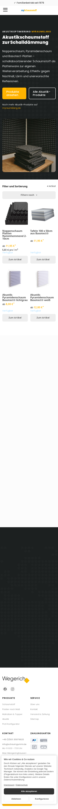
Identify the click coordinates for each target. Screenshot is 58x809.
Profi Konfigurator (11, 723)
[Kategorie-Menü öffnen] (5, 10)
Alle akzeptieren (29, 791)
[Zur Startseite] (29, 10)
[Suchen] (12, 10)
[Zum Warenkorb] (52, 10)
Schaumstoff (8, 704)
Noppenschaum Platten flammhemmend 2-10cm (14, 235)
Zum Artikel (15, 259)
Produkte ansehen (12, 93)
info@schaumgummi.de (14, 744)
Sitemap (34, 719)
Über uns (34, 704)
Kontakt (34, 709)
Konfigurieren (42, 799)
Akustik (5, 719)
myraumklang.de (11, 108)
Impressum (9, 785)
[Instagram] (12, 689)
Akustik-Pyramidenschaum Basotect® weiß (42, 297)
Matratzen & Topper (12, 714)
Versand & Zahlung (40, 714)
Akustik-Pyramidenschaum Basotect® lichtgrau (15, 297)
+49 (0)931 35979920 (13, 739)
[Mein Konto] (47, 10)
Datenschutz (22, 785)
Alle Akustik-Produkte (41, 93)
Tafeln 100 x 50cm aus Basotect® (41, 232)
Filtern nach (29, 195)
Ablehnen (16, 799)
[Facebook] (5, 689)
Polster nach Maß (11, 709)
